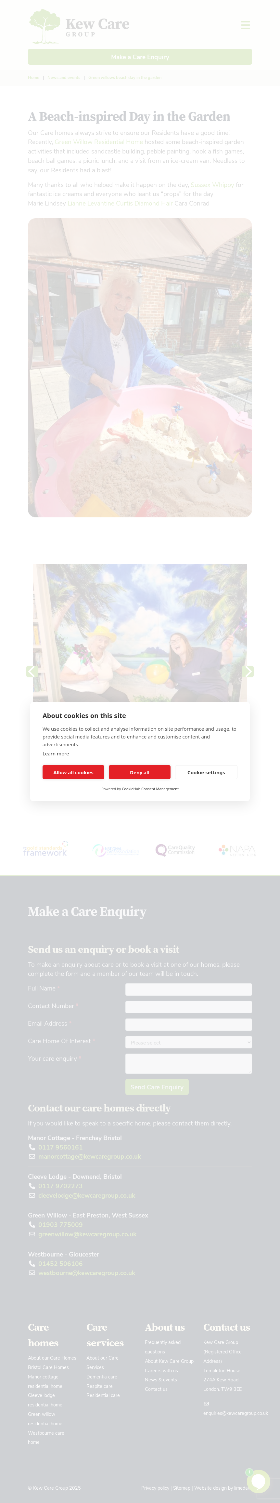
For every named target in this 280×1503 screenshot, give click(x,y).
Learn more (56, 753)
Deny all (139, 772)
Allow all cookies (73, 772)
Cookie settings (206, 772)
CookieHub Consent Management (150, 788)
